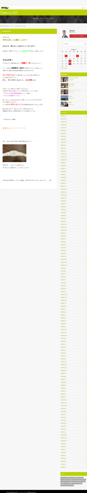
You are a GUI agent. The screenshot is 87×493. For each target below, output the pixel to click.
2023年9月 (63, 197)
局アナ (69, 484)
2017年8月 (63, 411)
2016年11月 (64, 437)
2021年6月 (63, 276)
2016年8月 (63, 446)
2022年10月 (64, 230)
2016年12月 (64, 434)
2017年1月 (63, 431)
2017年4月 (63, 423)
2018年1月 (63, 396)
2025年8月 (63, 130)
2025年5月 (63, 139)
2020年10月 (64, 300)
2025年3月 (63, 145)
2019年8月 (63, 341)
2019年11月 (64, 332)
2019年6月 (63, 347)
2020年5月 (63, 314)
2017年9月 (63, 408)
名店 (78, 479)
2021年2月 (63, 288)
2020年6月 (63, 311)
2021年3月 (63, 285)
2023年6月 (63, 206)
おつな (74, 481)
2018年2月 (63, 393)
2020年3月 (63, 320)
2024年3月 (63, 180)
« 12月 (62, 68)
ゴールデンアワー (64, 481)
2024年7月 (63, 168)
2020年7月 (63, 308)
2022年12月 (64, 224)
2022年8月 (63, 235)
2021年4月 (63, 282)
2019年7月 (63, 344)
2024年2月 (63, 183)
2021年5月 (63, 279)
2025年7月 (63, 133)
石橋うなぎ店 (64, 484)
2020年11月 (64, 297)
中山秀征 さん (70, 477)
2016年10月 (64, 440)
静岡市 (71, 481)
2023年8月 (63, 200)
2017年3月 (63, 425)
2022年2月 (63, 253)
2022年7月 (63, 238)
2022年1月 (63, 256)
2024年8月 (63, 165)
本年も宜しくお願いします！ (15, 40)
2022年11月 (64, 227)
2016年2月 (63, 463)
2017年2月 (63, 428)
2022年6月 (63, 241)
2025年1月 (63, 151)
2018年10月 (64, 370)
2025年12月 (64, 118)
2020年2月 (63, 323)
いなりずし (80, 477)
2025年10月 (64, 124)
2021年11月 (64, 262)
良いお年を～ (73, 85)
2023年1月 (63, 221)
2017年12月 (64, 399)
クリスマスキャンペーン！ (73, 91)
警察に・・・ (73, 104)
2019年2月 (63, 358)
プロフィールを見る (78, 36)
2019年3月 (63, 355)
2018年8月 (63, 376)
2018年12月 (64, 364)
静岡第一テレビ (64, 483)
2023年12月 (64, 189)
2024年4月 (63, 177)
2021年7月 (63, 273)
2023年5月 (63, 209)
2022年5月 (63, 244)
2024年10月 (64, 159)
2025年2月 (63, 148)
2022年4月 (63, 247)
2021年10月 (64, 265)
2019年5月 (63, 349)
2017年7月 (63, 414)
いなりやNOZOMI (65, 479)
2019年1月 (63, 361)
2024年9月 (63, 162)
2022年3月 (63, 250)
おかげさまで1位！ (73, 79)
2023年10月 (64, 195)
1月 (21, 25)
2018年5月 (63, 385)
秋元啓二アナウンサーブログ (43, 18)
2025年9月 (63, 127)
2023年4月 (63, 212)
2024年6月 (63, 171)
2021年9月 (63, 268)
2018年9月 (63, 373)
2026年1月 (63, 116)
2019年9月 (63, 338)
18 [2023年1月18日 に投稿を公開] (70, 61)
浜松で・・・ (73, 97)
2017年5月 (63, 420)
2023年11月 (64, 192)
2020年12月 (64, 294)
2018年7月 (63, 379)
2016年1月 (63, 466)
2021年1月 (63, 291)
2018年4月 (63, 387)
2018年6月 (63, 382)
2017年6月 (63, 417)
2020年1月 (63, 326)
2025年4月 (63, 142)
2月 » (65, 68)
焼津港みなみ (71, 483)
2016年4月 (63, 458)
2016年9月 (63, 443)
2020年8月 (63, 306)
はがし (75, 479)
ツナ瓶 (78, 481)
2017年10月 (64, 405)
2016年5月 (63, 455)
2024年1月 (63, 186)
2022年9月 (63, 233)
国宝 (72, 484)
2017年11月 (64, 402)
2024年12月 (64, 154)
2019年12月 (64, 329)
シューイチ (63, 477)
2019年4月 (63, 352)
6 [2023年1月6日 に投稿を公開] (77, 56)
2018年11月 (64, 367)
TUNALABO (83, 479)
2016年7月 (63, 449)
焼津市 (75, 477)
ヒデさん (83, 481)
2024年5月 (63, 174)
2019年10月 (64, 335)
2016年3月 (63, 461)
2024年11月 (64, 157)
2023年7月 (63, 203)
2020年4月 (63, 317)
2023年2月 (63, 218)
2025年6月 (63, 136)
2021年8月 (63, 271)
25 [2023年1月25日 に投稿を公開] (70, 63)
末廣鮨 (71, 479)
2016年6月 (63, 452)
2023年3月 (63, 215)
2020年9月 (63, 303)
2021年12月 (64, 259)
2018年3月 (63, 390)
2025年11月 (64, 121)
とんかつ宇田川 (78, 483)
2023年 (18, 25)
